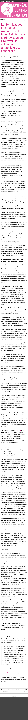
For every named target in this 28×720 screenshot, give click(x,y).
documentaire (9, 90)
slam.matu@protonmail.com (8, 672)
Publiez (12, 1)
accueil (2, 1)
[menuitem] (24, 20)
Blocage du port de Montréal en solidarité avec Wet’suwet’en (10, 690)
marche (19, 430)
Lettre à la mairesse (24, 690)
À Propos (8, 1)
